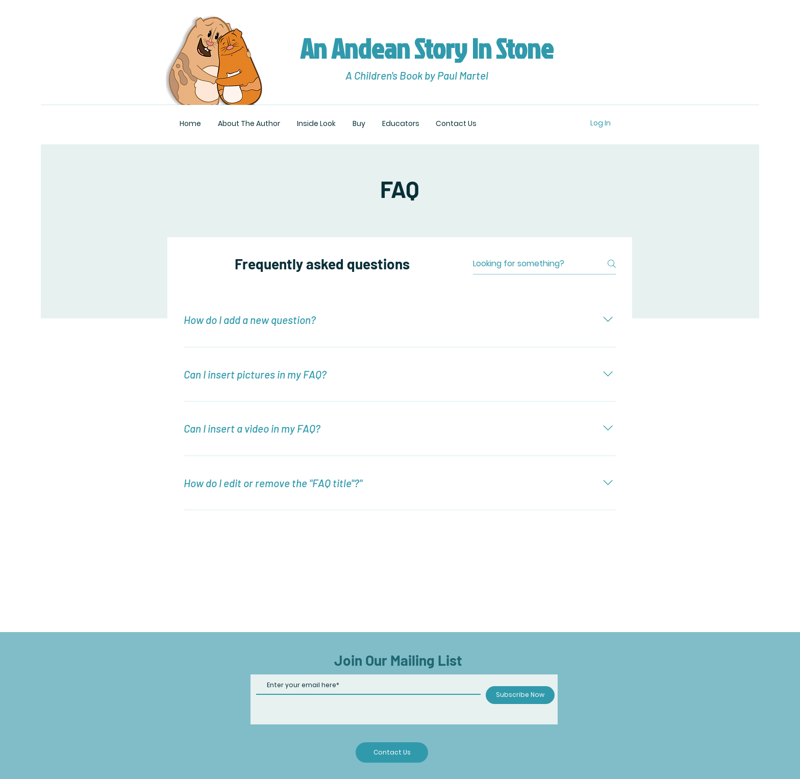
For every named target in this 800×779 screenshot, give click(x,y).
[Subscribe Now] (520, 695)
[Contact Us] (392, 752)
